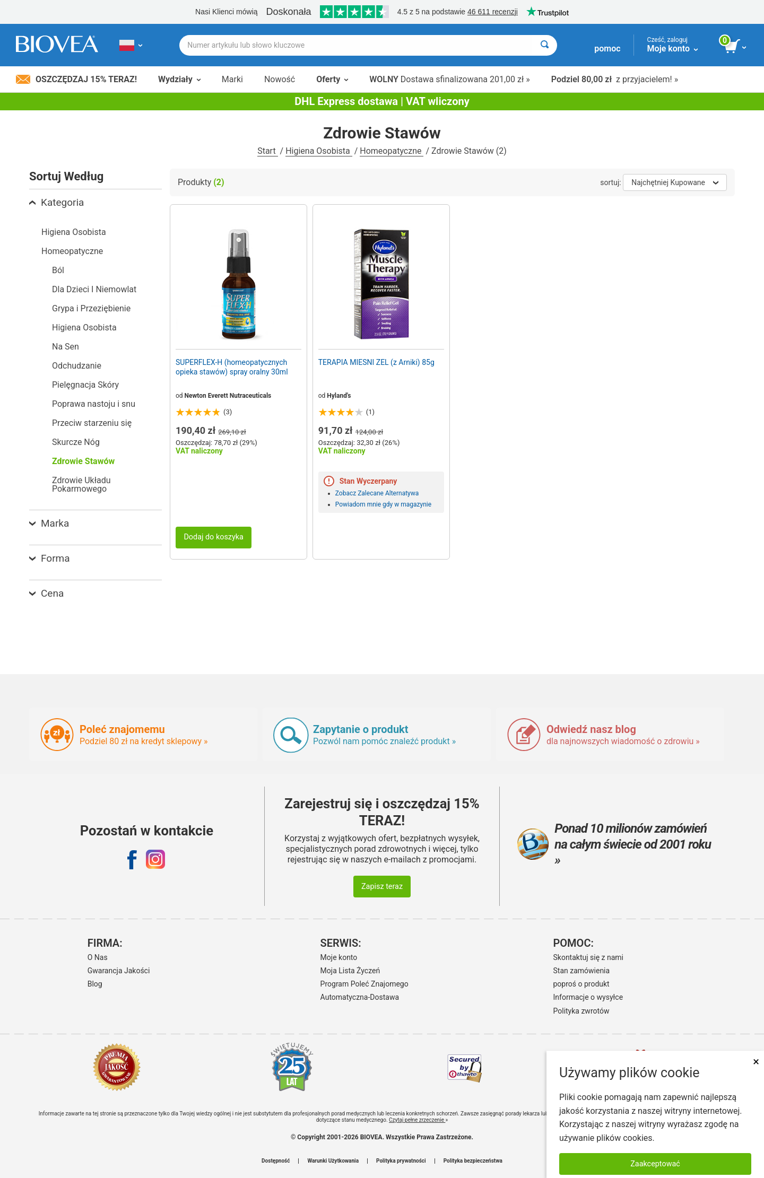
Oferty (332, 79)
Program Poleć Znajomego (364, 984)
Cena (46, 593)
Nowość (279, 79)
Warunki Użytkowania (333, 1161)
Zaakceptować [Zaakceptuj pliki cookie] (655, 1163)
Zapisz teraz (382, 886)
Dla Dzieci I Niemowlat (94, 289)
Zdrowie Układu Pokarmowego (81, 484)
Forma (49, 558)
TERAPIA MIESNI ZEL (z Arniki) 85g (376, 362)
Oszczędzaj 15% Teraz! (76, 79)
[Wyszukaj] (544, 45)
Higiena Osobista (318, 151)
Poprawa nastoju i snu (93, 404)
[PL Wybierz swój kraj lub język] (130, 45)
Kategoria (56, 202)
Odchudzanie (76, 366)
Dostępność (276, 1161)
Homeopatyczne (391, 151)
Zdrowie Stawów (83, 461)
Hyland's (339, 395)
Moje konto (339, 957)
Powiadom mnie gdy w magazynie (383, 504)
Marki (232, 79)
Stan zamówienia (581, 970)
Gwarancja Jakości (119, 970)
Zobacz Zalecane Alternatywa (377, 493)
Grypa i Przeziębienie (91, 308)
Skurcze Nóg (76, 442)
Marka (49, 523)
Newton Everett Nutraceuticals (228, 395)
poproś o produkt (581, 984)
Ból (58, 270)
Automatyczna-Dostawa (359, 997)
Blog (95, 984)
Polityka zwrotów (581, 1011)
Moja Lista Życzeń (350, 970)
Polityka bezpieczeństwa (473, 1161)
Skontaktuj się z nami (588, 957)
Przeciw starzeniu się (92, 423)
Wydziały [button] (179, 79)
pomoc (607, 48)
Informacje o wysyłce (588, 997)
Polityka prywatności (401, 1161)
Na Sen (65, 347)
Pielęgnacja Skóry (85, 385)
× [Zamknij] (756, 1061)
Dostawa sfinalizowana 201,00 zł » (449, 79)
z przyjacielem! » (614, 79)
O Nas (98, 957)
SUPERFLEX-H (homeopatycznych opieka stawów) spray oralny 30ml (232, 367)
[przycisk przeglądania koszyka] (736, 47)
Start (267, 151)
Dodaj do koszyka (214, 537)
